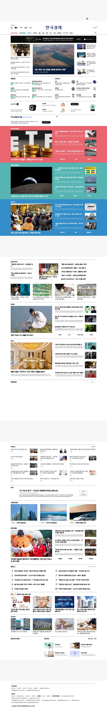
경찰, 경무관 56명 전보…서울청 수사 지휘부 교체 (20, 465)
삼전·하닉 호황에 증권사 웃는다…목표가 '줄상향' (72, 575)
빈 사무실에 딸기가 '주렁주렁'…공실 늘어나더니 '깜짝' (42, 298)
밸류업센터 (89, 232)
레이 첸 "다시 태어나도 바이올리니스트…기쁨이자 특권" (69, 317)
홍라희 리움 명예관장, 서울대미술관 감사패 (49, 450)
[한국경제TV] (16, 27)
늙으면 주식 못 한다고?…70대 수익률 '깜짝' (73, 279)
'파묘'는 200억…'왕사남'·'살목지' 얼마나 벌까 (19, 298)
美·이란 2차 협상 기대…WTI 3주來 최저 (42, 97)
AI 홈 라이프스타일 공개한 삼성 (19, 449)
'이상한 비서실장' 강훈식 (21, 589)
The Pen (13, 616)
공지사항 (46, 639)
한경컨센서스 (62, 159)
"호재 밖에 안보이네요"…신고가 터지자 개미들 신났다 (29, 575)
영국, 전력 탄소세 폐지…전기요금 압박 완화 (21, 83)
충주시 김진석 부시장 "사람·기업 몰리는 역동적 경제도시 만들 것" (42, 610)
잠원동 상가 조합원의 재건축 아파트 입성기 (42, 632)
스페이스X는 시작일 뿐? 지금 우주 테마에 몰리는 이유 (29, 196)
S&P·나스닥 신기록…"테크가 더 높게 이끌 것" (42, 90)
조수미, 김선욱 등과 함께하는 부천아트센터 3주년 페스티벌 (69, 308)
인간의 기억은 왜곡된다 (17, 457)
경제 (39, 33)
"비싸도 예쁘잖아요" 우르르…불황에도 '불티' (74, 272)
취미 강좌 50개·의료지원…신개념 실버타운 (26, 233)
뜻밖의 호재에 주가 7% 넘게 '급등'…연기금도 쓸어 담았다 (78, 457)
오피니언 (35, 33)
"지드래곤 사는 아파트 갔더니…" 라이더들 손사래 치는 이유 (31, 580)
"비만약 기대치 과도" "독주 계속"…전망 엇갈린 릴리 (69, 188)
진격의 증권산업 (18, 523)
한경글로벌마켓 (22, 33)
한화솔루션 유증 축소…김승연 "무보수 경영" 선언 (20, 63)
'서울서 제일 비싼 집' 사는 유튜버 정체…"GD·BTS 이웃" (69, 224)
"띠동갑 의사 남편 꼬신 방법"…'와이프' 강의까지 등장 (73, 580)
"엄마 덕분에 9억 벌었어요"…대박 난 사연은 (21, 274)
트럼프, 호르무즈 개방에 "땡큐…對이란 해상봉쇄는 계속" (91, 46)
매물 (76, 232)
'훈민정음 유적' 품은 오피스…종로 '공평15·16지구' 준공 (68, 215)
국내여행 (70, 558)
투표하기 (83, 491)
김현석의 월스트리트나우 (37, 81)
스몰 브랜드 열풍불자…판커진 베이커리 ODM (52, 464)
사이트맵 (33, 696)
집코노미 (29, 33)
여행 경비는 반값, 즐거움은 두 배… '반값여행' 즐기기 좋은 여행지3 (69, 532)
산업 (43, 33)
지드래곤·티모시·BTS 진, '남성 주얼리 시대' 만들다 (69, 373)
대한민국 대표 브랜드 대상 (24, 594)
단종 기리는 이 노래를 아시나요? (22, 335)
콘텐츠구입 (21, 696)
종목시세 (75, 195)
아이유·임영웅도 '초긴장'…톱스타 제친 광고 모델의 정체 (30, 571)
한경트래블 (14, 528)
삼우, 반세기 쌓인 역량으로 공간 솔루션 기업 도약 (86, 610)
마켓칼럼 (12, 88)
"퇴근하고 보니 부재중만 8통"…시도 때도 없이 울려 (64, 298)
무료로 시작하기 (46, 122)
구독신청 (19, 688)
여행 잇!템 (91, 558)
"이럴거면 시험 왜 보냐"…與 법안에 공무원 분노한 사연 (74, 584)
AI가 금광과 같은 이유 (81, 90)
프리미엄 (66, 33)
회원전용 (13, 79)
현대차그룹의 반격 (78, 523)
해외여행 (80, 558)
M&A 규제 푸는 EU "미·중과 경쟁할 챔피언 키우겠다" (84, 83)
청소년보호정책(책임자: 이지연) (67, 696)
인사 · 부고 (90, 639)
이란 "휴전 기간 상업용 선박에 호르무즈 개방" (50, 69)
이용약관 (48, 696)
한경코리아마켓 (14, 33)
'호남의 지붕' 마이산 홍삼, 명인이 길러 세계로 (20, 610)
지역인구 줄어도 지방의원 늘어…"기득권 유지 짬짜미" (20, 68)
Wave (50, 33)
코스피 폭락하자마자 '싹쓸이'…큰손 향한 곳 (73, 268)
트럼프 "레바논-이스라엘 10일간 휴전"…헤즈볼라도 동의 (69, 178)
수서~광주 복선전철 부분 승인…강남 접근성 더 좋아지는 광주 (69, 205)
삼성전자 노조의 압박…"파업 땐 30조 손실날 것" (91, 63)
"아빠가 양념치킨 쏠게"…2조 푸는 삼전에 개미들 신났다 (74, 589)
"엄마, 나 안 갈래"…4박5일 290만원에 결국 (73, 275)
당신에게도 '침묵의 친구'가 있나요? (65, 327)
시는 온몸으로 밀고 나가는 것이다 (84, 97)
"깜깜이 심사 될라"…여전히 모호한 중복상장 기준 (69, 151)
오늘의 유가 (34, 95)
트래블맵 (60, 558)
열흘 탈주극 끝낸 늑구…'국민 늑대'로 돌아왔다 (48, 278)
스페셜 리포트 (14, 502)
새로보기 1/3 (93, 446)
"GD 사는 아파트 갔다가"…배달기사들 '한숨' (86, 298)
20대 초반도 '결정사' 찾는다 (77, 479)
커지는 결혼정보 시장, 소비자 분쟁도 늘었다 (22, 479)
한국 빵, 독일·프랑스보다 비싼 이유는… (80, 464)
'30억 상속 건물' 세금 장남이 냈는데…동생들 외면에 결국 (86, 632)
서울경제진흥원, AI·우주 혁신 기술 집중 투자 (64, 610)
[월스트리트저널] (21, 27)
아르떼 (12, 304)
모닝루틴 (59, 33)
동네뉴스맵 (62, 232)
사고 (95, 639)
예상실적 (62, 195)
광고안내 (30, 688)
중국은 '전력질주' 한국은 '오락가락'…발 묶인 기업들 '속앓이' (48, 472)
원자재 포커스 (13, 95)
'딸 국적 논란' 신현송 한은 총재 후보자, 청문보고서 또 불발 (20, 72)
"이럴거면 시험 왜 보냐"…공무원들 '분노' (22, 265)
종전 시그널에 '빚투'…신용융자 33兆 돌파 (67, 142)
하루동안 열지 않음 (89, 39)
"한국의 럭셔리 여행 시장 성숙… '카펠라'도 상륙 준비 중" (68, 551)
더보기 (71, 33)
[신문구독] (30, 27)
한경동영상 (14, 382)
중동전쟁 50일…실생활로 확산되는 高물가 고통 (62, 83)
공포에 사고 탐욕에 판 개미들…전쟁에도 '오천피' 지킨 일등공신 (91, 56)
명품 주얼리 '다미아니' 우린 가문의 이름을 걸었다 (28, 372)
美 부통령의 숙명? (59, 90)
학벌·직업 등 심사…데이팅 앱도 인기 (49, 479)
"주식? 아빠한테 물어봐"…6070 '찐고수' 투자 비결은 (69, 132)
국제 (47, 33)
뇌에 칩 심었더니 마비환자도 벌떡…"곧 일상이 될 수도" (74, 571)
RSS (44, 696)
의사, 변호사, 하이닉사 (61, 632)
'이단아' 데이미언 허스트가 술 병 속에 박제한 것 (68, 344)
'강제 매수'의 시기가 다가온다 (19, 632)
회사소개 (13, 688)
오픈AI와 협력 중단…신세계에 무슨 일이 (91, 71)
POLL (12, 487)
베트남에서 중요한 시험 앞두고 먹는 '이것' (67, 363)
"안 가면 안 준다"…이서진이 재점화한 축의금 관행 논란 (38, 490)
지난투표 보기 (83, 495)
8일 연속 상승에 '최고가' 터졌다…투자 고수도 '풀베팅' (29, 584)
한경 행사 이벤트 (15, 639)
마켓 (89, 159)
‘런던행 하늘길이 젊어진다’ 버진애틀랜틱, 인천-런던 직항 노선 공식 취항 (31, 560)
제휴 (18, 696)
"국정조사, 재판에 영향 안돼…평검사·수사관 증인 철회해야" (79, 472)
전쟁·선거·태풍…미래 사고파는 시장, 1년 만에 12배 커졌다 (20, 58)
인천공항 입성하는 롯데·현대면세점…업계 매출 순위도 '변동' (19, 472)
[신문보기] (12, 27)
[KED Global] (26, 27)
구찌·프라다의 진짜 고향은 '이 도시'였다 (66, 354)
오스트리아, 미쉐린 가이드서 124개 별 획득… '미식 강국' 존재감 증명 (69, 541)
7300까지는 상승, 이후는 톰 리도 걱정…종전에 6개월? (41, 83)
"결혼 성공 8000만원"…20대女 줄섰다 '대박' (74, 264)
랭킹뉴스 (13, 567)
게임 (55, 33)
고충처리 (24, 688)
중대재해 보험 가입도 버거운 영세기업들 (62, 97)
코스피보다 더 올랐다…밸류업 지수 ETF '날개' (27, 159)
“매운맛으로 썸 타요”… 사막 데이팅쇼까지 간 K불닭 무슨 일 (49, 457)
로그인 (94, 27)
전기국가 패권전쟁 (48, 523)
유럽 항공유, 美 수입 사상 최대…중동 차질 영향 (20, 97)
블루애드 (36, 688)
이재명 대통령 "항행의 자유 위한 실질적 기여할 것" (83, 449)
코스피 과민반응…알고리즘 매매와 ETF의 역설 (20, 90)
